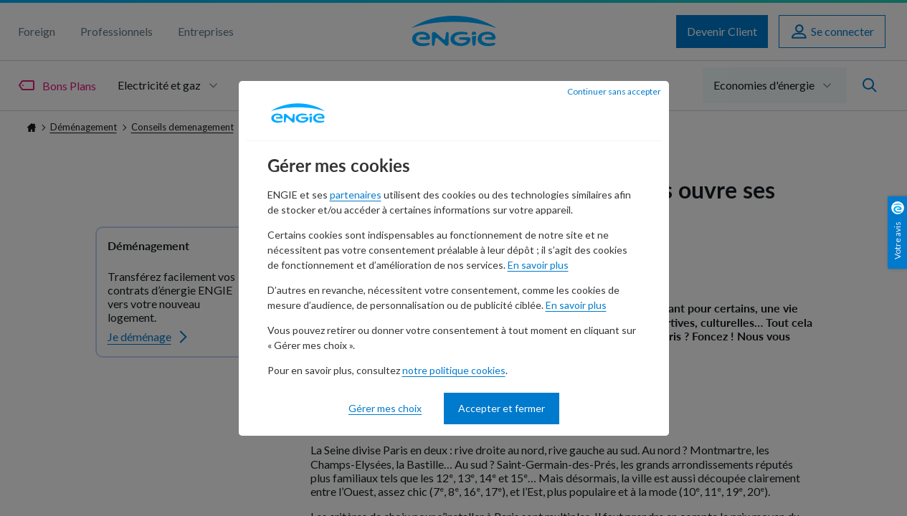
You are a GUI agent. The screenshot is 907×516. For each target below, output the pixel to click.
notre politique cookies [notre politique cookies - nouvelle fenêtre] (453, 370)
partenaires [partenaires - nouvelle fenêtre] (355, 194)
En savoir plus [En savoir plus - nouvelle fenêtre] (538, 265)
